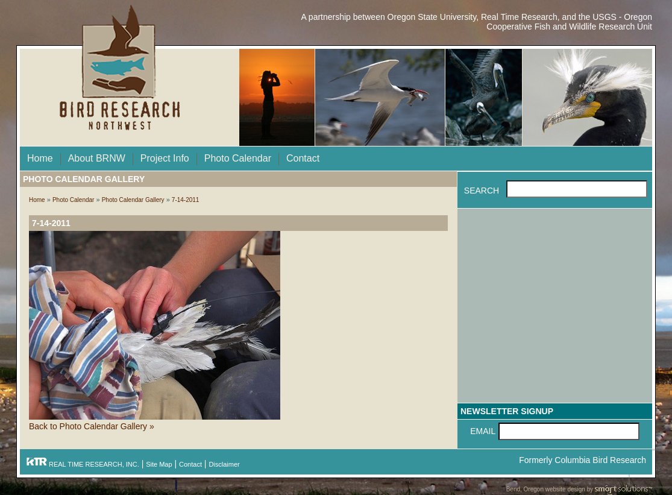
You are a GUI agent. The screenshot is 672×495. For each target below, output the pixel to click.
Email (482, 431)
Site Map (159, 464)
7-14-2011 (185, 200)
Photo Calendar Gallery (133, 200)
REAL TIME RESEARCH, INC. (82, 464)
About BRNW (96, 158)
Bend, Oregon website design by (579, 490)
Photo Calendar (237, 158)
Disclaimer (224, 464)
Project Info (164, 158)
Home (40, 158)
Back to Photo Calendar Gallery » (91, 426)
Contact (302, 158)
